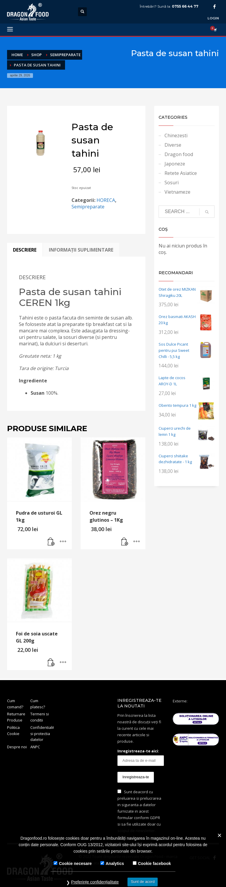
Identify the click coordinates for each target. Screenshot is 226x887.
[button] (51, 542)
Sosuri (171, 182)
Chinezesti (175, 135)
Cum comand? (15, 703)
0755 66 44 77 (185, 6)
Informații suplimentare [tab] (81, 250)
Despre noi (17, 746)
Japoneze (174, 163)
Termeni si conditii (39, 717)
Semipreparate (88, 206)
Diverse (172, 145)
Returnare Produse (16, 717)
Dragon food (178, 154)
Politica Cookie (13, 730)
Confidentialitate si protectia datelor (42, 733)
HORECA (106, 200)
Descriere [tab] (24, 250)
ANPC (35, 746)
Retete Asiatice (180, 173)
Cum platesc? (37, 703)
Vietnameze (177, 192)
